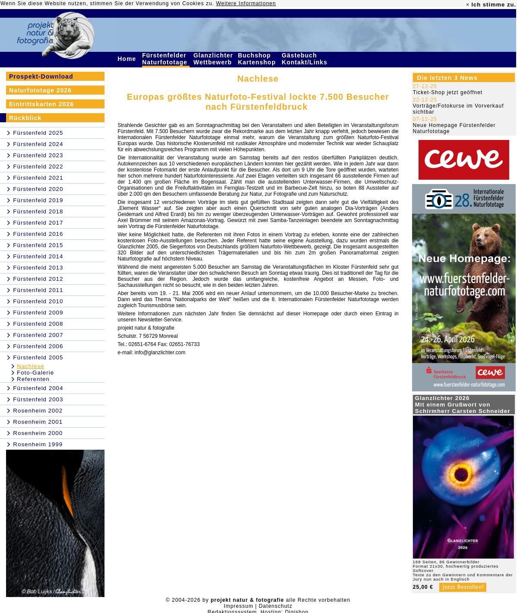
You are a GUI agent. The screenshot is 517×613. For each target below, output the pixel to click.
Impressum (238, 606)
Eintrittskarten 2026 (41, 104)
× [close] (467, 5)
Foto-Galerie (35, 372)
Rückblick (25, 117)
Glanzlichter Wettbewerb (213, 59)
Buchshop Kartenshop (258, 59)
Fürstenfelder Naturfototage (166, 59)
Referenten (33, 379)
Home (127, 58)
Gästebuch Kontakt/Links (305, 59)
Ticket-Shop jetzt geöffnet (447, 92)
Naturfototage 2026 (40, 90)
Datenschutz (275, 606)
